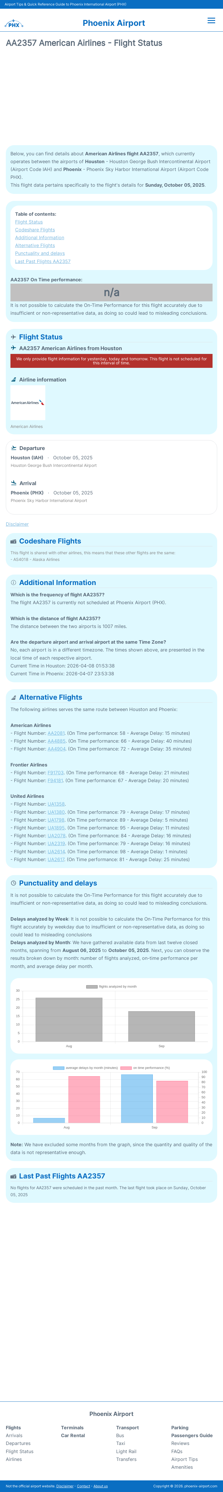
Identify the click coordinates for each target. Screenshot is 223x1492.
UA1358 (56, 804)
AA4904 (56, 749)
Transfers (126, 1459)
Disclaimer (64, 1486)
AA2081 (56, 733)
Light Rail (126, 1451)
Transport (127, 1427)
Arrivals (14, 1435)
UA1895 (56, 828)
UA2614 (56, 851)
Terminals (72, 1427)
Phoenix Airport (114, 23)
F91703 (56, 772)
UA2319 (56, 843)
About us (100, 1486)
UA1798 (56, 820)
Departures (18, 1443)
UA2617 (56, 859)
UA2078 (57, 835)
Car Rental (73, 1435)
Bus (120, 1435)
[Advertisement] (111, 98)
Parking (179, 1427)
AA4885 (57, 741)
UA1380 (56, 812)
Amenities (182, 1467)
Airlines (14, 1459)
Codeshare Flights (35, 230)
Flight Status (29, 222)
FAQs (176, 1451)
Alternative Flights (35, 245)
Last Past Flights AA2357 (43, 261)
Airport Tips (184, 1459)
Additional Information (39, 237)
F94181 (55, 780)
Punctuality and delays (40, 253)
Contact (83, 1486)
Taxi (120, 1443)
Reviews (180, 1443)
